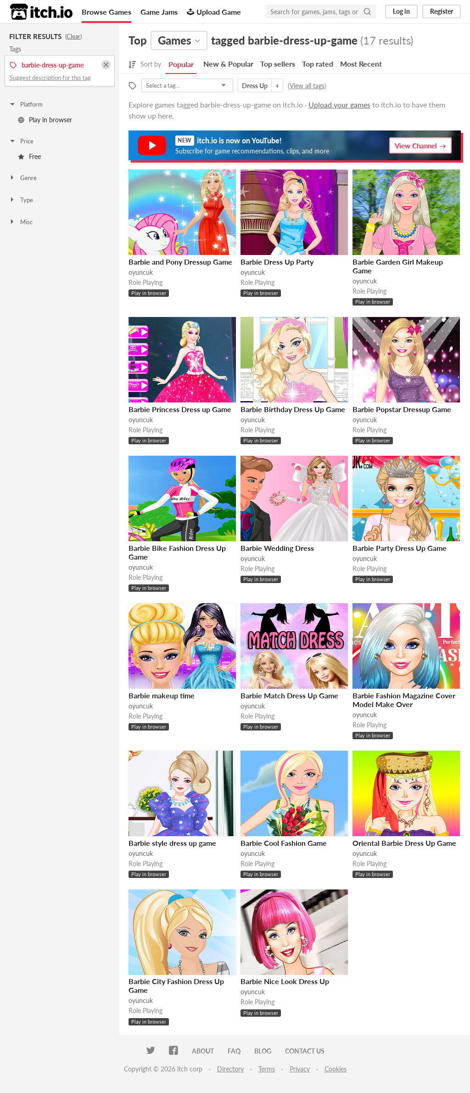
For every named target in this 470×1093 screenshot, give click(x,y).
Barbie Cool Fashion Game (284, 842)
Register (441, 11)
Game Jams (159, 11)
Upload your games (339, 104)
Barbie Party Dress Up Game (399, 548)
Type (21, 200)
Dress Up (255, 86)
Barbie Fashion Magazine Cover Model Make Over (403, 699)
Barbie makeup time (162, 695)
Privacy (300, 1069)
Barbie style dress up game (172, 842)
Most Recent (361, 63)
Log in (401, 11)
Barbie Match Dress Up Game (289, 695)
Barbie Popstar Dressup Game (401, 409)
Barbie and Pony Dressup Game (180, 261)
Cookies (336, 1069)
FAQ (234, 1051)
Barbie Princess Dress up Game (180, 409)
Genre (23, 177)
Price (21, 141)
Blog (262, 1051)
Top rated (317, 63)
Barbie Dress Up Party (277, 261)
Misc (21, 222)
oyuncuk (141, 272)
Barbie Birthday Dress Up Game (293, 409)
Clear (73, 36)
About (203, 1051)
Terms (266, 1069)
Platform (26, 104)
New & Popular (228, 63)
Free (29, 156)
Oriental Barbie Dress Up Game (404, 842)
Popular (181, 64)
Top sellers (277, 63)
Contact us (305, 1051)
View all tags (307, 86)
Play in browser (45, 120)
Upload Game (214, 11)
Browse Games (106, 11)
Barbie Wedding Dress (277, 548)
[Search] (367, 11)
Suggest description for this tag (50, 77)
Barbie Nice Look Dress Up (285, 981)
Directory (230, 1069)
